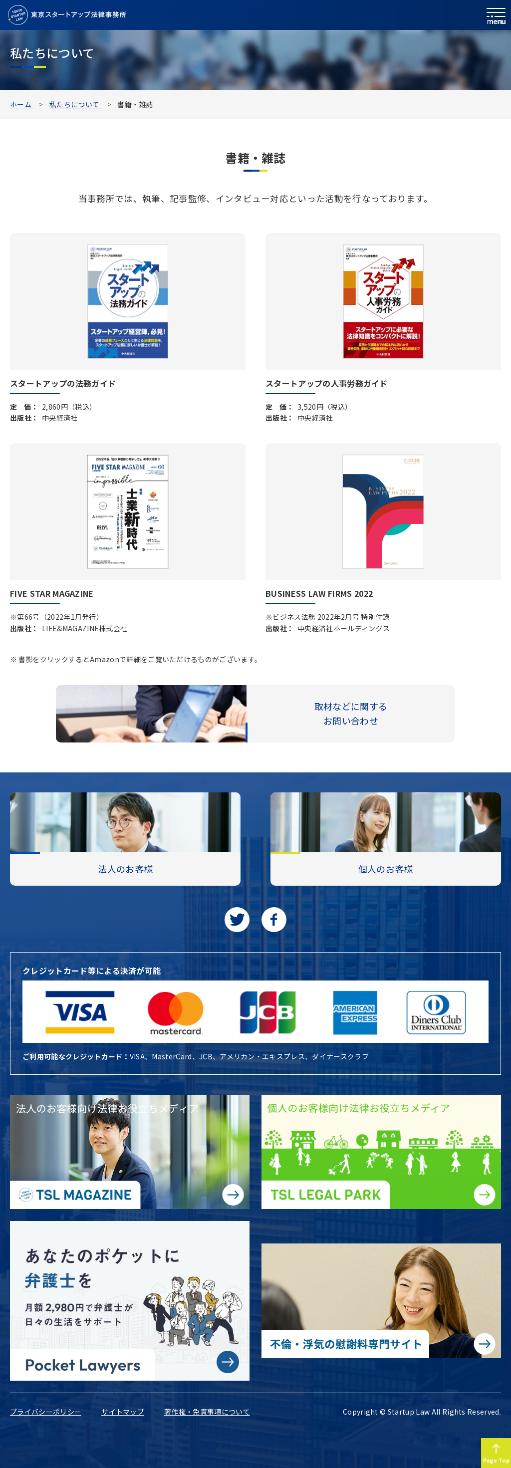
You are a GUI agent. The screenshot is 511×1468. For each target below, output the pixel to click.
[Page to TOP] (496, 1453)
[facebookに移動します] (273, 919)
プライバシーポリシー (45, 1412)
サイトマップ (122, 1412)
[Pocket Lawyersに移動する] (130, 1301)
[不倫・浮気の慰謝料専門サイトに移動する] (381, 1300)
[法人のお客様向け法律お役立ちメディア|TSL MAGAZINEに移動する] (130, 1152)
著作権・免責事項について (207, 1412)
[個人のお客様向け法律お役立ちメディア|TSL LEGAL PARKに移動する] (381, 1152)
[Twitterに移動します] (237, 919)
